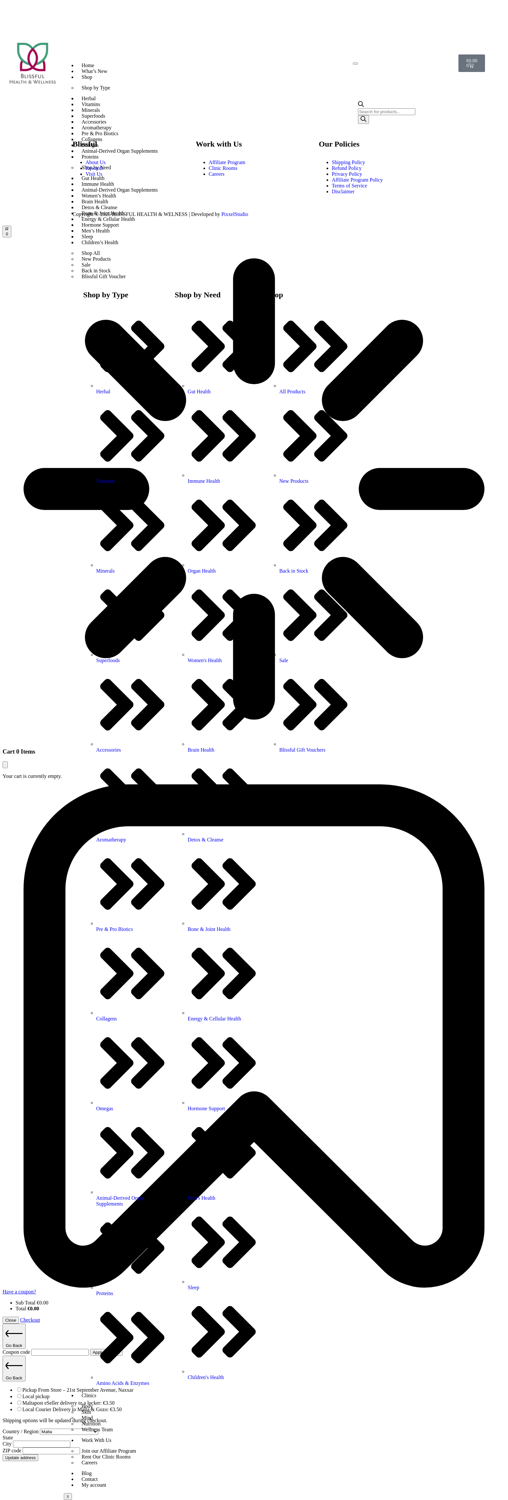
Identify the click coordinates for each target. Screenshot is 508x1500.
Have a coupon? (19, 1291)
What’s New (95, 71)
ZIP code (13, 1450)
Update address (20, 1457)
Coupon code (17, 1352)
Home (88, 65)
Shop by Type (96, 87)
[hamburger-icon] (355, 64)
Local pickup (36, 1396)
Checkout (30, 1320)
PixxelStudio (234, 214)
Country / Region (21, 1431)
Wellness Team (97, 1429)
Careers (90, 1462)
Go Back (14, 1336)
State (8, 1437)
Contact (90, 1479)
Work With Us (96, 1440)
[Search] (363, 119)
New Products (96, 259)
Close (10, 1320)
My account (94, 1485)
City (8, 1443)
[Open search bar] (361, 105)
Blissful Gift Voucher (104, 276)
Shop (87, 77)
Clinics (89, 1395)
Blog (87, 1473)
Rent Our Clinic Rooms (106, 1456)
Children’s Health (100, 242)
